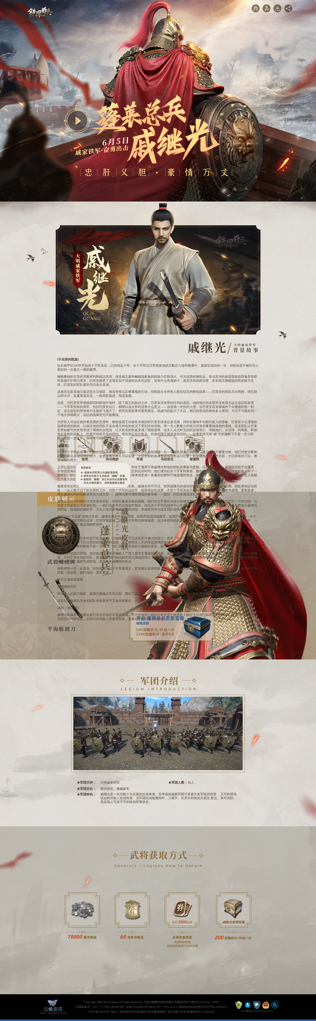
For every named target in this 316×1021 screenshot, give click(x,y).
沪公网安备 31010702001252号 (257, 1011)
